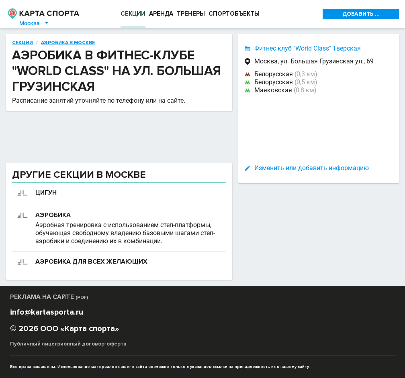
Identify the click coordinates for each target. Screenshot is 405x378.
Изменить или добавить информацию (311, 168)
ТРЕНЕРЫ (191, 13)
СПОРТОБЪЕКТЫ (234, 13)
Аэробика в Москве (68, 43)
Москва (34, 23)
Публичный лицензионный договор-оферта (68, 344)
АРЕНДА (161, 13)
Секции (22, 43)
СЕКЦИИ (133, 13)
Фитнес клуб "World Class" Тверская (307, 48)
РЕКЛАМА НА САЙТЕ (49, 297)
